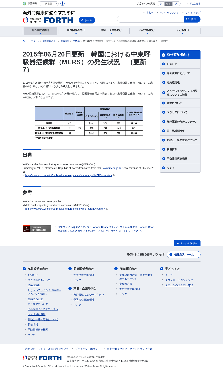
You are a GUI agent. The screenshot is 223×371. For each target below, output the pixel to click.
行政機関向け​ (128, 268)
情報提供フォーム (184, 254)
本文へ (150, 12)
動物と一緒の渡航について (182, 140)
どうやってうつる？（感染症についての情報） (182, 92)
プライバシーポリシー (87, 348)
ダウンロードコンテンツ (179, 280)
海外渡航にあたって (178, 73)
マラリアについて (177, 112)
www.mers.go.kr (113, 168)
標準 (168, 3)
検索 (194, 19)
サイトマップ (193, 12)
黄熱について (174, 103)
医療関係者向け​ (83, 268)
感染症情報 (173, 82)
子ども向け (172, 268)
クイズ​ (169, 274)
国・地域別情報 (176, 130)
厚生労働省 (195, 3)
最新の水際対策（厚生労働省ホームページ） (135, 276)
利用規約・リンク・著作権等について (47, 348)
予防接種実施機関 (177, 158)
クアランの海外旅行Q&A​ (179, 285)
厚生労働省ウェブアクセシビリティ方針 (129, 348)
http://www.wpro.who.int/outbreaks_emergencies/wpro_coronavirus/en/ (66, 208)
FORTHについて (169, 12)
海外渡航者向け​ (178, 55)
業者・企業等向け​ (85, 288)
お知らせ (172, 63)
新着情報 (172, 149)
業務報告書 (125, 283)
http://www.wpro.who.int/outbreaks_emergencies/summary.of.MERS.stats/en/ (70, 175)
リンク (171, 167)
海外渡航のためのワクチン (182, 121)
